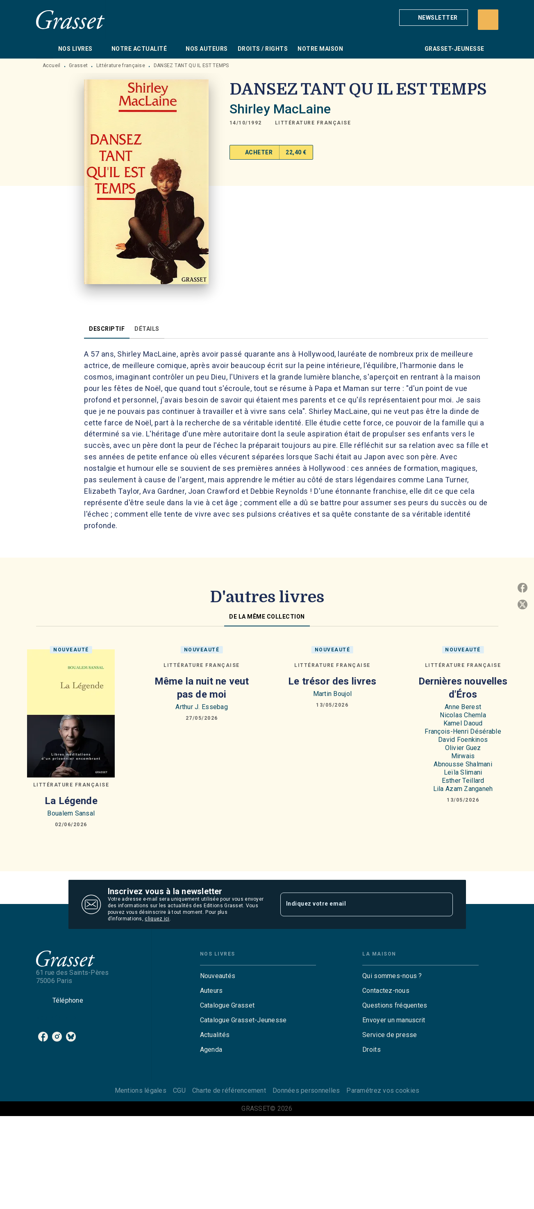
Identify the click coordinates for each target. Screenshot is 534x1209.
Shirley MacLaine (280, 109)
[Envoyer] (443, 904)
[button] (433, 17)
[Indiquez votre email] (356, 904)
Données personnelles (306, 1090)
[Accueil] (70, 19)
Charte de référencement (229, 1090)
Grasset (78, 65)
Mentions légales (140, 1090)
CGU (179, 1090)
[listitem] (43, 1037)
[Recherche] (488, 19)
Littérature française (120, 65)
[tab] (44, 49)
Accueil (52, 65)
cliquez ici (157, 919)
